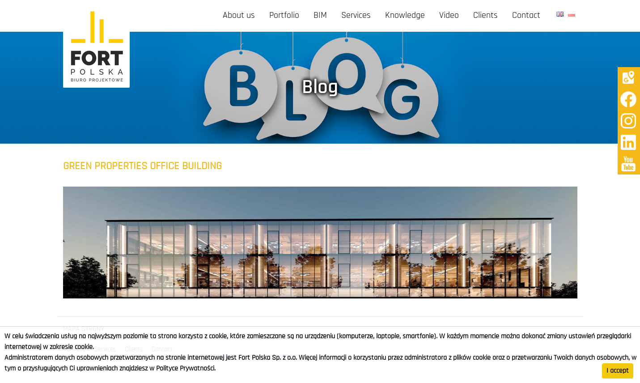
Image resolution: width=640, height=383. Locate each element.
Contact (526, 15)
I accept (617, 370)
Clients (485, 15)
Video (449, 15)
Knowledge (405, 15)
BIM (320, 15)
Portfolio (284, 15)
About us (239, 15)
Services (356, 15)
